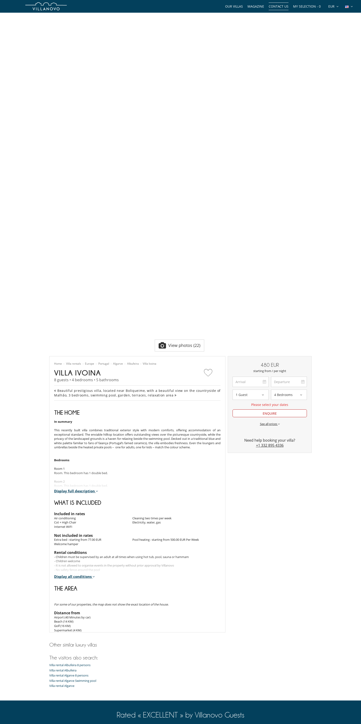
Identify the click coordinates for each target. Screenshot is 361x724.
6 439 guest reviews (120, 578)
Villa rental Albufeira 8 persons (69, 507)
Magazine (255, 6)
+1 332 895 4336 (270, 287)
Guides (54, 661)
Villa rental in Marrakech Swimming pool (144, 701)
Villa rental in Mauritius (132, 661)
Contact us (278, 6)
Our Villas (234, 6)
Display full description (76, 333)
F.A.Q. (53, 701)
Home (58, 205)
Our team (55, 673)
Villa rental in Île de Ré (131, 696)
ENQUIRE (270, 255)
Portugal (103, 205)
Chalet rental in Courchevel (135, 684)
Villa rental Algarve (61, 528)
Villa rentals (73, 205)
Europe (89, 205)
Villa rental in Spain (130, 667)
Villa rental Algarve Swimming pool (72, 523)
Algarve (118, 205)
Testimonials (58, 684)
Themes (54, 655)
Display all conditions (74, 418)
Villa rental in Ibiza (129, 655)
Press (53, 696)
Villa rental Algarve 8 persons (68, 517)
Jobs (52, 690)
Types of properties (62, 649)
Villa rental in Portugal (132, 690)
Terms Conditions (61, 713)
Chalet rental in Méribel (132, 678)
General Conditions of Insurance (71, 719)
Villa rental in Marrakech (133, 649)
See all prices (270, 266)
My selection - (307, 6)
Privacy (54, 707)
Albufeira (133, 205)
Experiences (57, 667)
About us (55, 678)
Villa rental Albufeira (62, 512)
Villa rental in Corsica (131, 673)
